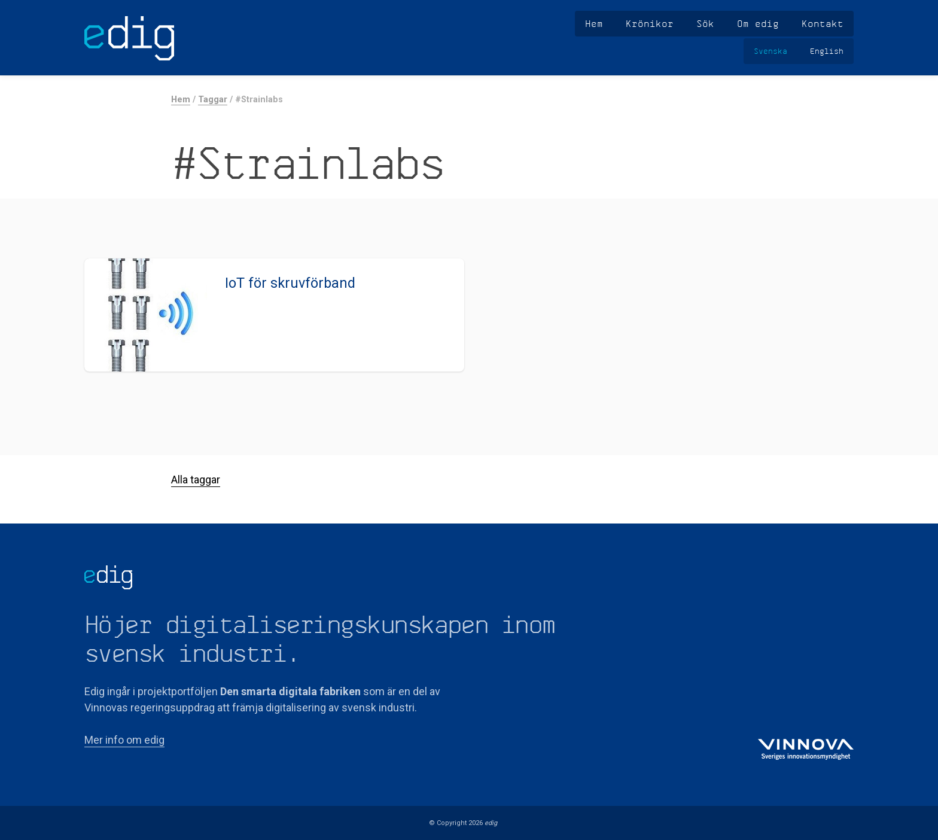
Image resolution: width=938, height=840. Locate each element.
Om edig (758, 23)
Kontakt (822, 23)
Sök (705, 23)
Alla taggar (195, 479)
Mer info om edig (124, 740)
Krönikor (650, 23)
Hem (594, 23)
